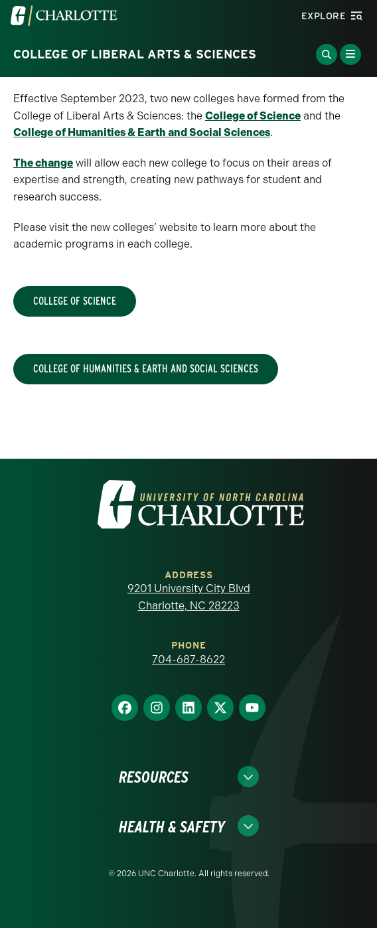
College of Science (253, 116)
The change (43, 163)
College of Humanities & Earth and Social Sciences (141, 132)
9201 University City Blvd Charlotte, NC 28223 (188, 597)
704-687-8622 (188, 659)
